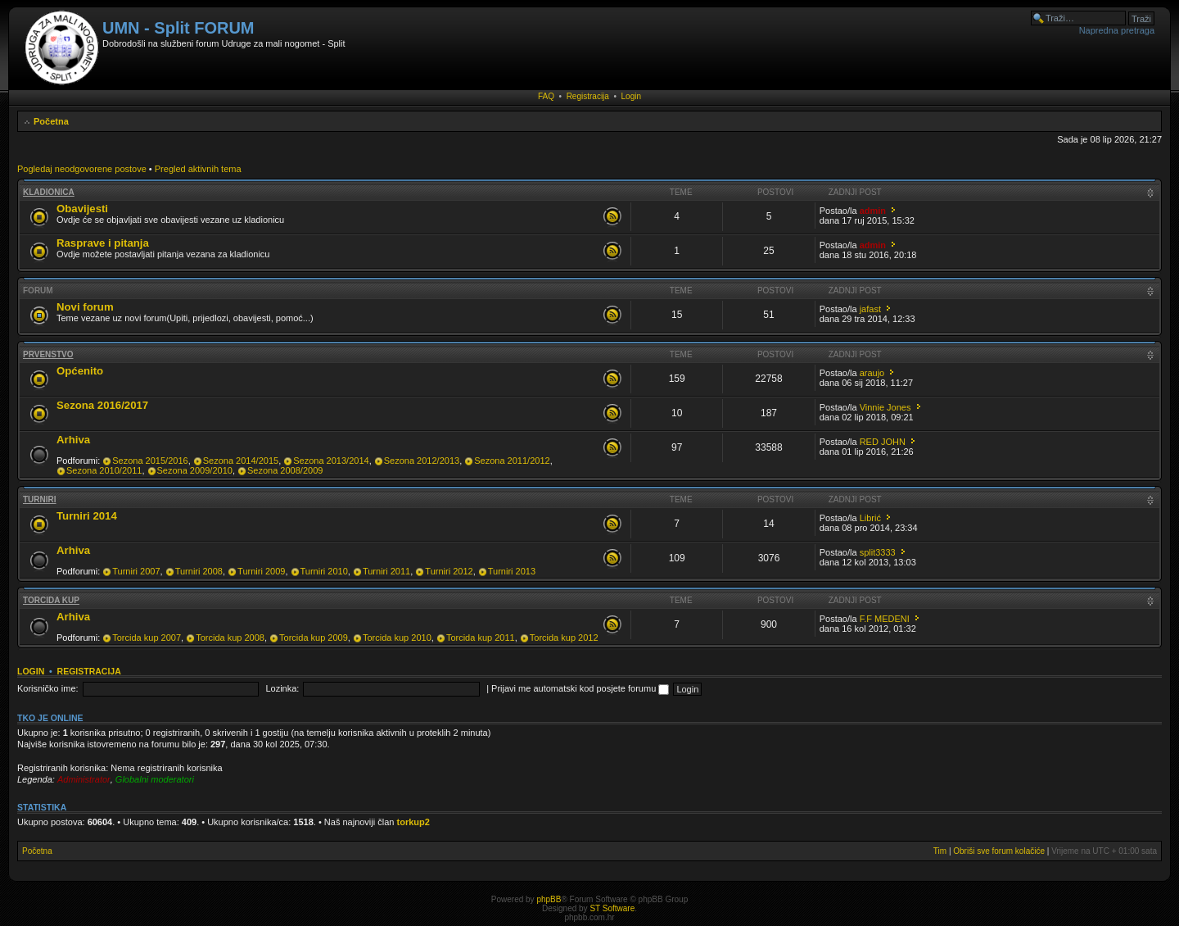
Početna (51, 121)
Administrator (84, 779)
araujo (872, 373)
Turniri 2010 (324, 571)
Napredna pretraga (1116, 30)
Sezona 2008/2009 (285, 470)
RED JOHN (883, 442)
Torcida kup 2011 (480, 637)
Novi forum (85, 307)
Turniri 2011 (386, 571)
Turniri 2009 (261, 571)
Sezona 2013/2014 (330, 460)
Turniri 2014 (86, 516)
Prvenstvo (48, 354)
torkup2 (413, 822)
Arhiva (73, 439)
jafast (870, 309)
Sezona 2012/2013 (421, 460)
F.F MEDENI (885, 619)
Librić (870, 518)
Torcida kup (51, 600)
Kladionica (49, 192)
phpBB (548, 899)
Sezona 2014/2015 (240, 460)
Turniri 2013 (511, 571)
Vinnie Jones (885, 407)
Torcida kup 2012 (564, 637)
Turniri (39, 499)
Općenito (79, 371)
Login (631, 96)
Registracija (588, 96)
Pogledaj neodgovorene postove (82, 169)
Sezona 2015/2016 (149, 460)
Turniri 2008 (199, 571)
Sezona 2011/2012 (511, 460)
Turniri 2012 (448, 571)
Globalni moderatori (154, 779)
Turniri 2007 (136, 571)
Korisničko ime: (48, 688)
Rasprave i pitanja (102, 243)
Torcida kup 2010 (397, 637)
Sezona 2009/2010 (195, 470)
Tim (939, 851)
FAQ (546, 96)
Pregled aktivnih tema (198, 169)
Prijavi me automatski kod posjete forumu (580, 688)
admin (873, 211)
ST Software (612, 908)
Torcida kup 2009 (313, 637)
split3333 (878, 552)
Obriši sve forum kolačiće (999, 851)
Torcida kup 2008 (230, 637)
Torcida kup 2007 (146, 637)
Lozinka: (282, 688)
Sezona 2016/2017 (102, 405)
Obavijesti (82, 208)
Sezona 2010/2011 (104, 470)
